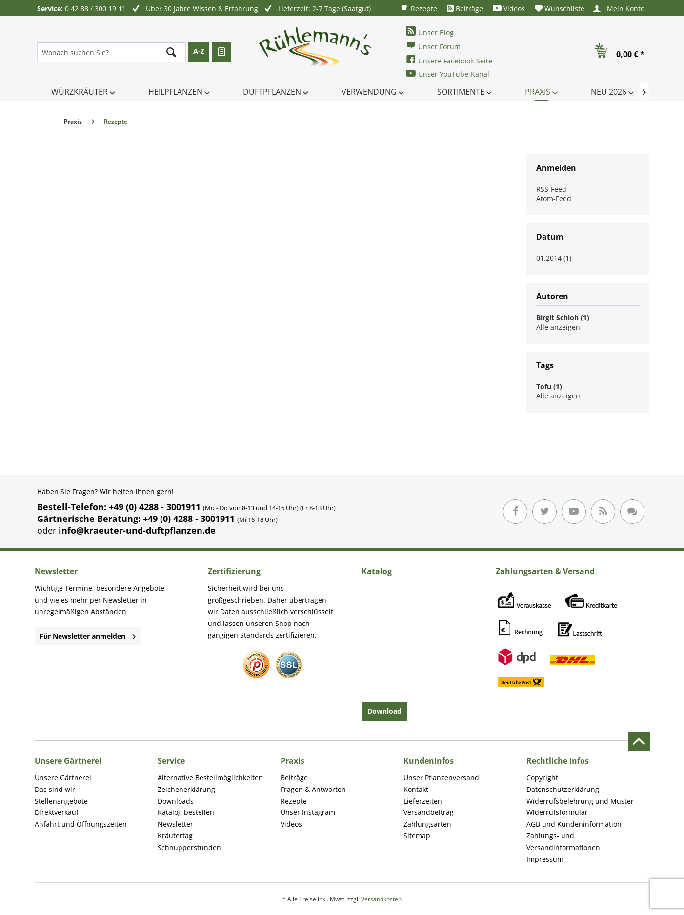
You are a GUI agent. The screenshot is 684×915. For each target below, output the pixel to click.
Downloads (176, 801)
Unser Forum (433, 45)
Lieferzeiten (422, 801)
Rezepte (418, 8)
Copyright (542, 777)
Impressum (544, 859)
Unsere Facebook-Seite (449, 59)
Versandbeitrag (428, 812)
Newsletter (175, 824)
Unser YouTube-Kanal (447, 73)
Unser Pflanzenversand (441, 777)
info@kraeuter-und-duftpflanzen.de (137, 530)
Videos (509, 8)
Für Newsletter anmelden (88, 636)
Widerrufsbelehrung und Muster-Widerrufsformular (581, 806)
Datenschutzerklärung (562, 789)
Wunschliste (559, 8)
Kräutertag (175, 835)
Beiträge (465, 8)
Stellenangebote (61, 801)
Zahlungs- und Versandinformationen (563, 841)
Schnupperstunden (189, 847)
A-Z (198, 51)
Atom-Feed (553, 198)
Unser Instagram (308, 812)
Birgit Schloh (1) (562, 317)
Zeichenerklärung (186, 789)
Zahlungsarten (427, 824)
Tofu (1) (549, 386)
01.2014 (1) (553, 258)
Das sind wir (55, 789)
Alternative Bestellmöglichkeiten (210, 777)
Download (384, 711)
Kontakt (415, 789)
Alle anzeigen (558, 327)
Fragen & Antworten (313, 789)
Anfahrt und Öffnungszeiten (81, 824)
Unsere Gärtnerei (63, 777)
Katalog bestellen (186, 812)
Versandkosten (381, 899)
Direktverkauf (57, 812)
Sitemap (416, 835)
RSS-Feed (551, 189)
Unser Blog (430, 31)
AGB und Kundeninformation (574, 824)
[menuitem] (418, 8)
